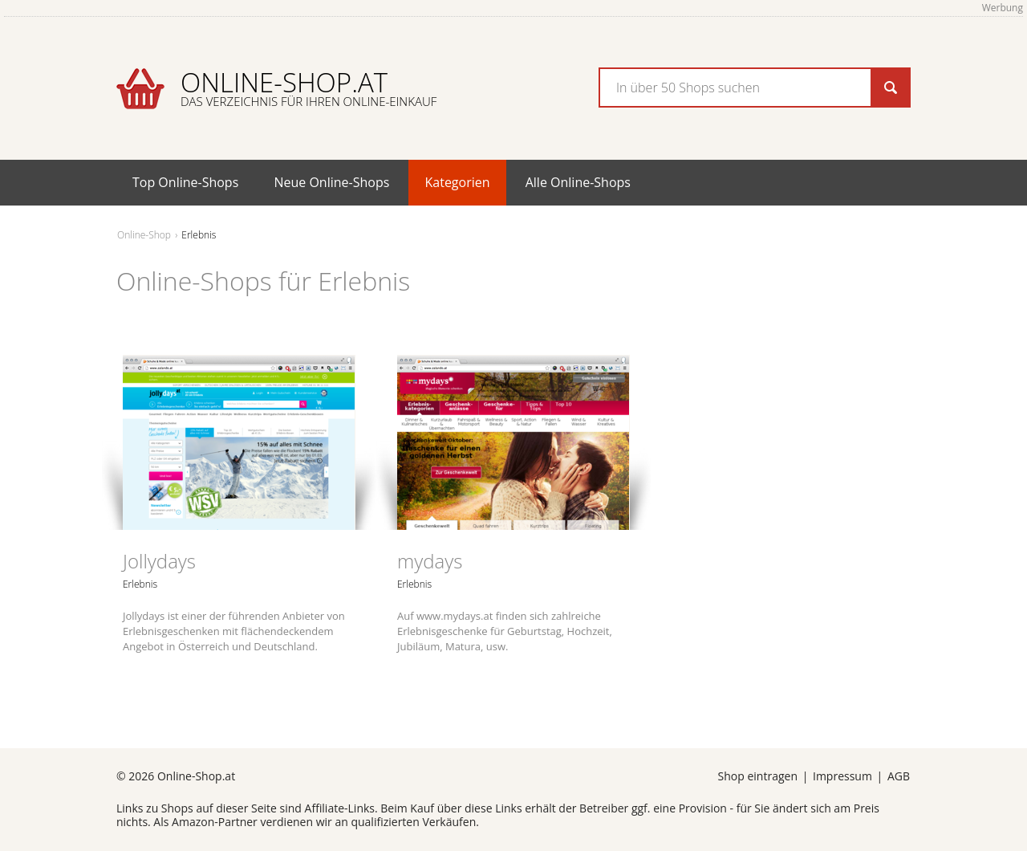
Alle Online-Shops (578, 182)
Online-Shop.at (308, 87)
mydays (429, 561)
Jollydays (159, 561)
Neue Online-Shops (331, 182)
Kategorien (456, 182)
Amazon (193, 821)
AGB (898, 776)
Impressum (842, 776)
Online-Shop (144, 235)
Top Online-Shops (185, 182)
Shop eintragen (758, 776)
